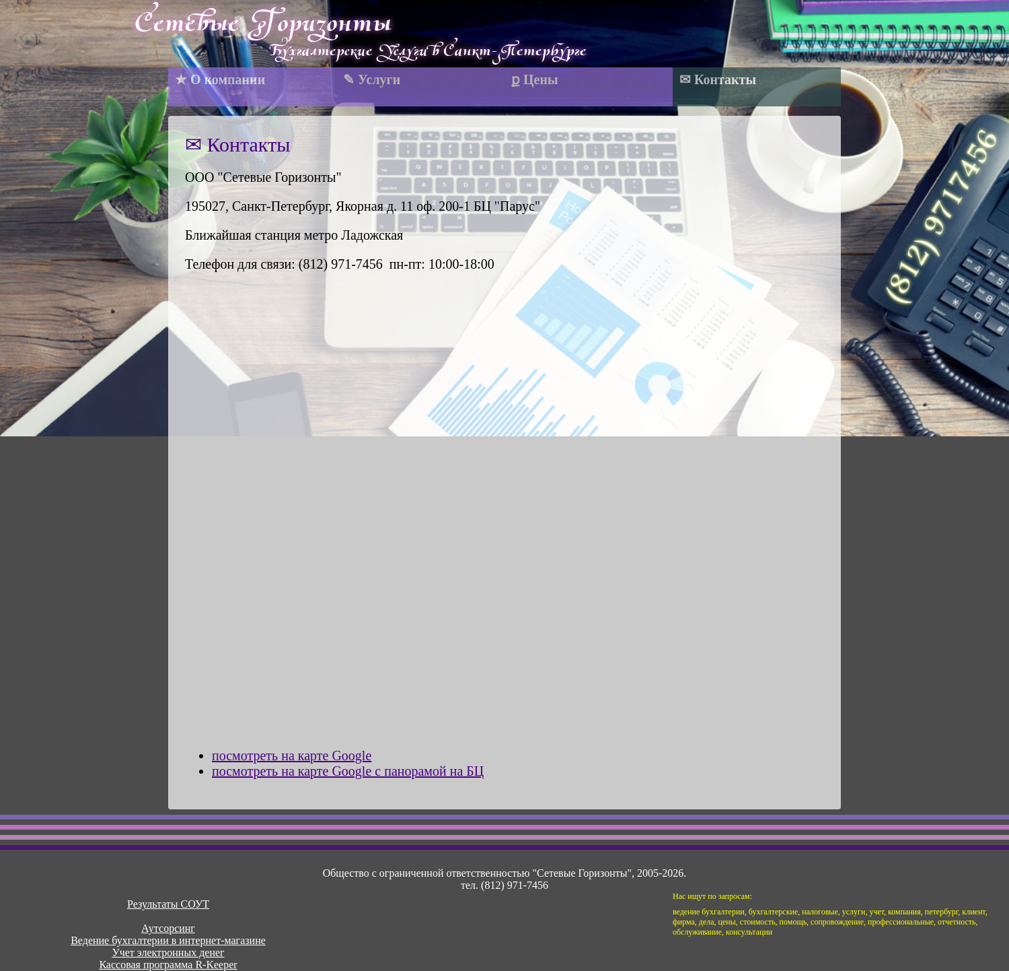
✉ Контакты (717, 79)
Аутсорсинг (168, 928)
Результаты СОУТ (168, 904)
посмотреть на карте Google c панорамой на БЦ (348, 771)
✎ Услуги (371, 79)
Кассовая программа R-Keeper (168, 964)
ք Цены (534, 79)
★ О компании (220, 79)
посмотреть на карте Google (291, 755)
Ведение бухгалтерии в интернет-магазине (168, 940)
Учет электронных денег (168, 952)
